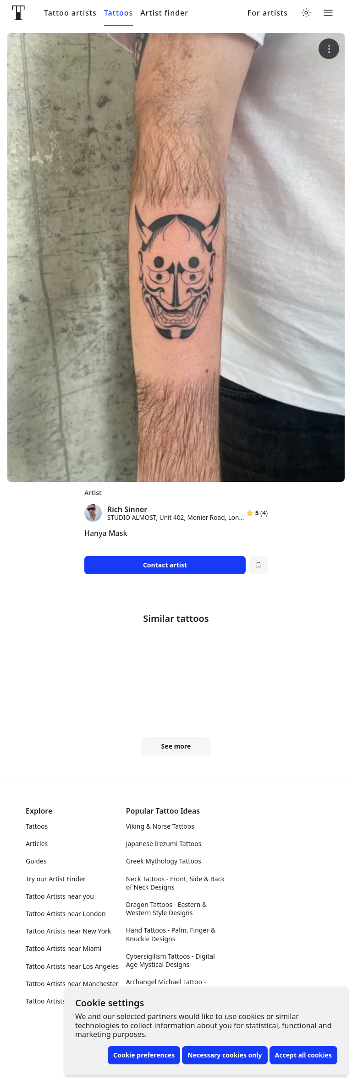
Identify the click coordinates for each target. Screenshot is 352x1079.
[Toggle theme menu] (306, 12)
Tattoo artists (70, 13)
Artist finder (164, 13)
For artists (268, 13)
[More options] (329, 48)
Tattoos (118, 13)
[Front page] (18, 13)
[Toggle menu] (328, 13)
